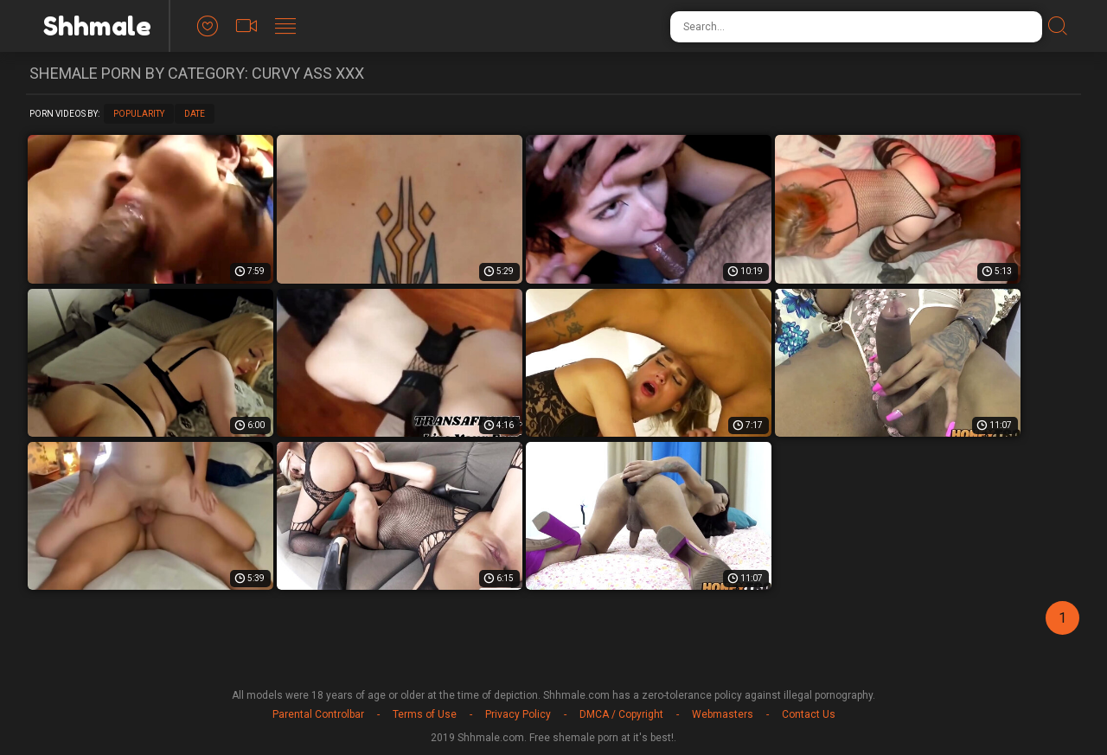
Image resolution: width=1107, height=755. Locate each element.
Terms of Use (425, 714)
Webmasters (722, 714)
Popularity (138, 113)
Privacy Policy (518, 714)
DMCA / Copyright (621, 714)
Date (194, 113)
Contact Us (808, 714)
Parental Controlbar (318, 714)
